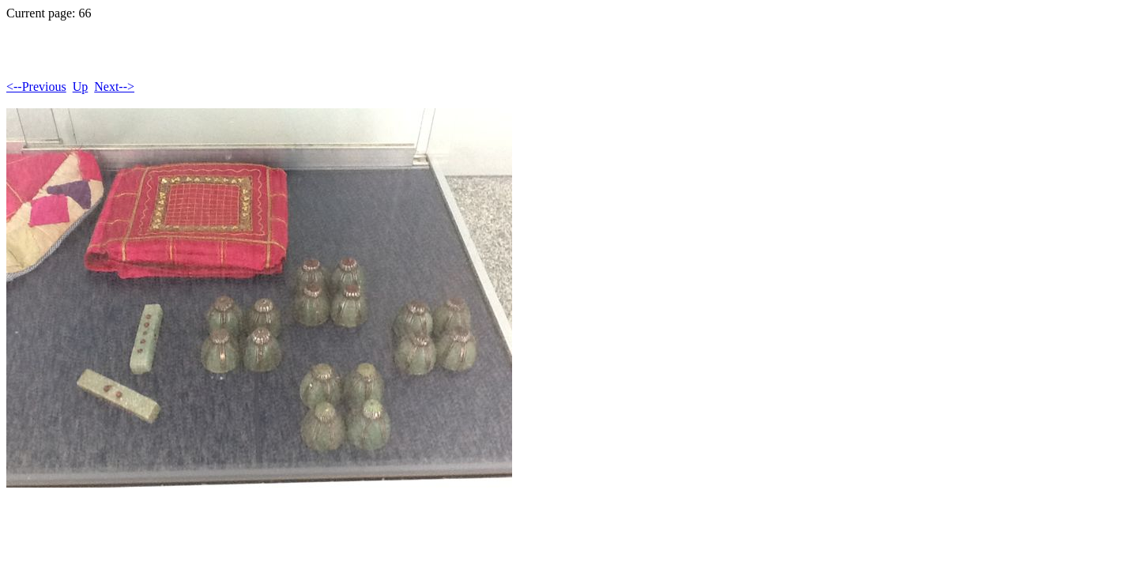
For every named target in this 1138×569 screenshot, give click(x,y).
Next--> (114, 86)
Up (81, 86)
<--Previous (36, 86)
